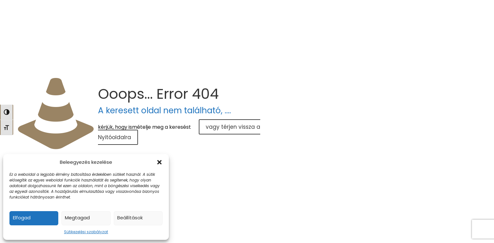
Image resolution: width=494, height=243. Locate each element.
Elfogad (22, 217)
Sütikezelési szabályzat (86, 231)
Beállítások (130, 217)
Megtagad (77, 217)
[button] (159, 162)
